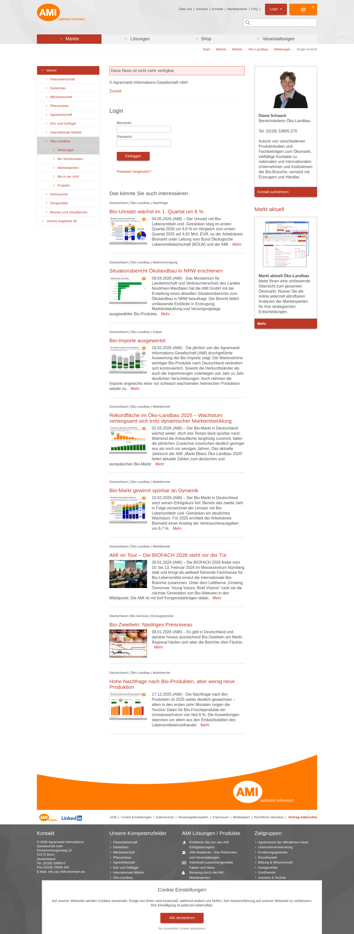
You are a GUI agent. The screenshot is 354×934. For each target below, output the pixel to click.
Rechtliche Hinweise (269, 817)
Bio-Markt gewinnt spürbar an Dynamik (153, 490)
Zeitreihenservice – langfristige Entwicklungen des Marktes (210, 905)
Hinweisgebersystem (193, 817)
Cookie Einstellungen (136, 817)
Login (276, 9)
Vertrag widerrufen (302, 817)
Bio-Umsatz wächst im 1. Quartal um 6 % (156, 211)
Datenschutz (165, 817)
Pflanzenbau (56, 106)
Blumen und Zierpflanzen (65, 212)
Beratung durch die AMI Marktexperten (204, 874)
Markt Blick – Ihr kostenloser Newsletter (208, 925)
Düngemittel (56, 203)
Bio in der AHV (65, 176)
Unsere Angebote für (59, 221)
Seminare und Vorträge (204, 913)
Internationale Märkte (62, 132)
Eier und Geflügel (60, 123)
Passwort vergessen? (134, 171)
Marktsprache (237, 9)
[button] (69, 39)
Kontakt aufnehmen (273, 192)
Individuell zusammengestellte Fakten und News (209, 864)
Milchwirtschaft (58, 97)
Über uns (185, 9)
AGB (113, 817)
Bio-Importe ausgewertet (137, 340)
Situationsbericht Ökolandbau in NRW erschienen (166, 270)
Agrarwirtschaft (58, 114)
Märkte (49, 70)
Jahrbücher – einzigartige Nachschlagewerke (206, 895)
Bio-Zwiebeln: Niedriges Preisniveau (150, 624)
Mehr (235, 244)
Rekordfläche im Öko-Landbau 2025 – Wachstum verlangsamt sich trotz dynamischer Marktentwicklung (170, 418)
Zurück (115, 91)
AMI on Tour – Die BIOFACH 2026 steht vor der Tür (168, 555)
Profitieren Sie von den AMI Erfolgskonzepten (207, 844)
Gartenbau (55, 88)
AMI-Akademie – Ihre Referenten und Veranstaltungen (211, 854)
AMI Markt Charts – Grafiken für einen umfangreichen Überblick (211, 885)
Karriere (202, 9)
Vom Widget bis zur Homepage (210, 918)
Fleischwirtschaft (59, 79)
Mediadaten (241, 817)
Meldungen (63, 150)
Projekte (61, 185)
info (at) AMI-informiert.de (66, 872)
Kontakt (217, 9)
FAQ (254, 9)
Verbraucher (56, 194)
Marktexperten (65, 168)
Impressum (221, 817)
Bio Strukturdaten (67, 159)
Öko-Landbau (57, 141)
